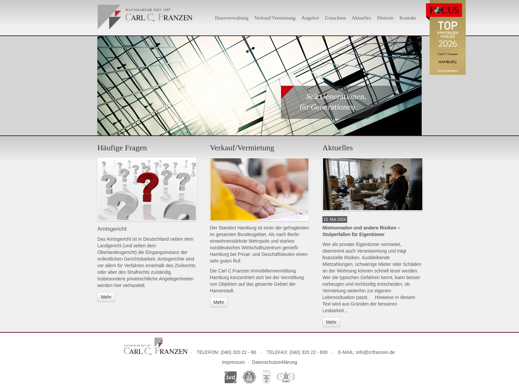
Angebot (310, 18)
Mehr (106, 297)
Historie (385, 18)
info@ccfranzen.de (375, 352)
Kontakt (408, 18)
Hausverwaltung (232, 18)
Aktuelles (361, 18)
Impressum (233, 362)
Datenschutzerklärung (274, 362)
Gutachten (335, 18)
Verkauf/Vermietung (275, 18)
